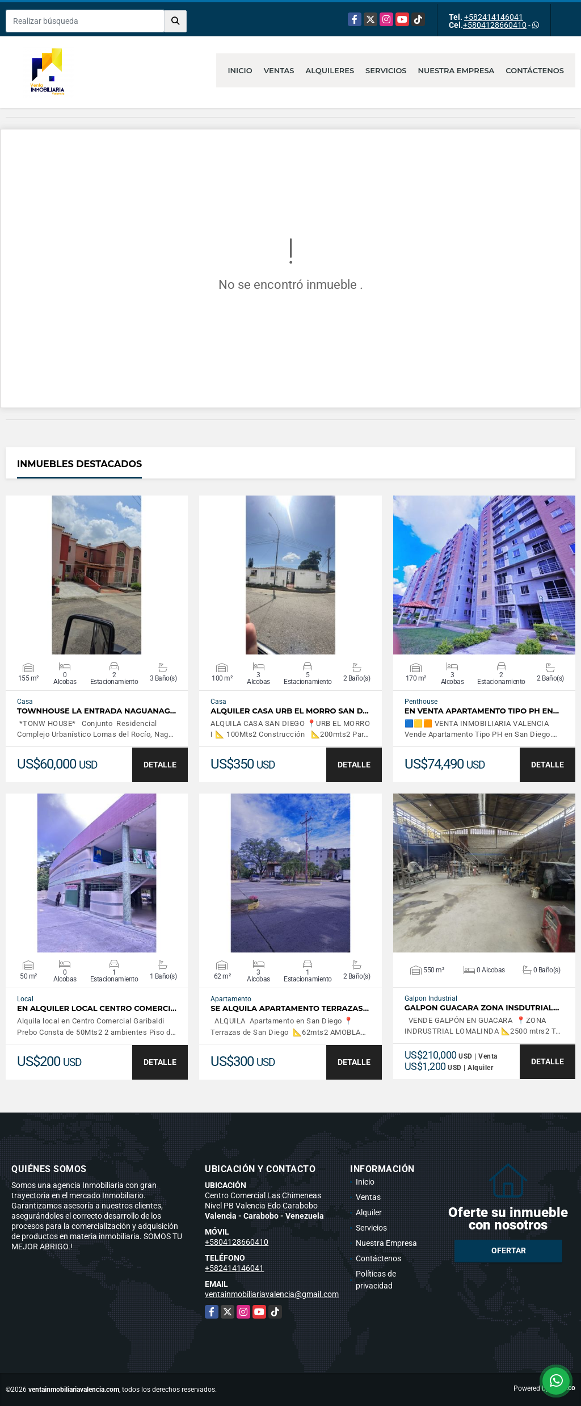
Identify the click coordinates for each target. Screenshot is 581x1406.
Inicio (240, 70)
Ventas (279, 70)
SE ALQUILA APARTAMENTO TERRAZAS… (289, 1008)
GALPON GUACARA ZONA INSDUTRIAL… (482, 1008)
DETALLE (160, 764)
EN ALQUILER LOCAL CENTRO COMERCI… (96, 1008)
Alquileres (330, 70)
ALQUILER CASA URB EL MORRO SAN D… (289, 711)
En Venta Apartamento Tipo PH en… (482, 711)
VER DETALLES (96, 575)
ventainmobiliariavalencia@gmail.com (272, 1294)
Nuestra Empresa (456, 70)
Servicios (385, 70)
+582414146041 (493, 17)
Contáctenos (535, 70)
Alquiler (369, 1212)
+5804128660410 (495, 25)
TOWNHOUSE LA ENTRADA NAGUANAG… (96, 711)
